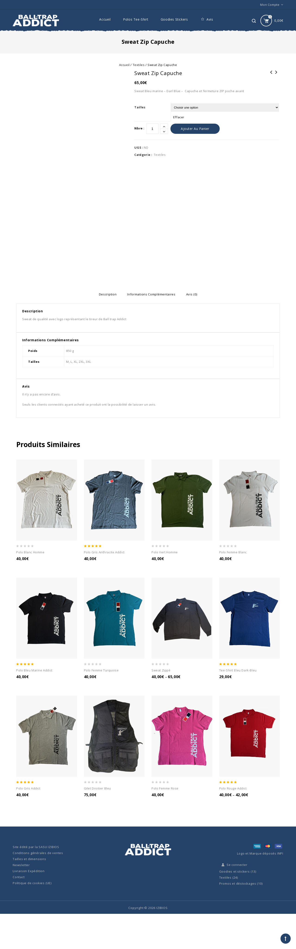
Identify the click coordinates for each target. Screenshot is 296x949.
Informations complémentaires (151, 294)
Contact (19, 877)
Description (104, 294)
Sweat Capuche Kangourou (271, 75)
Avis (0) (195, 294)
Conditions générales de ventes (38, 853)
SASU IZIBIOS (49, 847)
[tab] (104, 294)
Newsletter (21, 865)
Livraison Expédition (29, 871)
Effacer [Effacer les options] (178, 117)
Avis (206, 19)
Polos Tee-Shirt (135, 19)
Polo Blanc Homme (276, 75)
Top (285, 938)
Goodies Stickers (174, 19)
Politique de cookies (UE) (32, 883)
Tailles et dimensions (29, 859)
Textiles (139, 65)
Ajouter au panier (195, 128)
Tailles (139, 107)
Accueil (105, 19)
